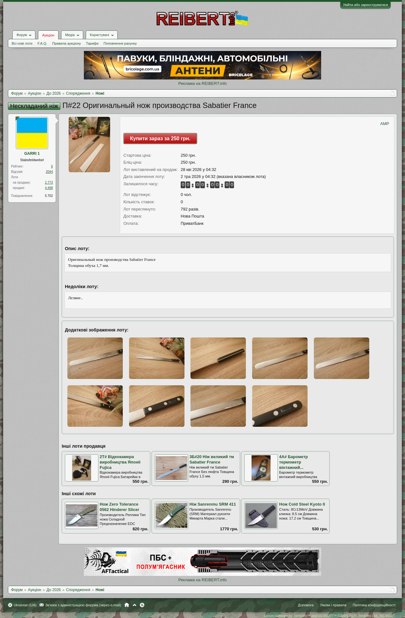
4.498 (49, 188)
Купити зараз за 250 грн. (160, 138)
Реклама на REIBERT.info (202, 83)
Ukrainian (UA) (25, 605)
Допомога (306, 605)
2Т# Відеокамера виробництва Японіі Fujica (120, 462)
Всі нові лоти (22, 43)
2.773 (49, 182)
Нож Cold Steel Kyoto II (302, 504)
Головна (126, 605)
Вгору (134, 605)
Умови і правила (333, 605)
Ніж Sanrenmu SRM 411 (213, 504)
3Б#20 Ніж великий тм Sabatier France (212, 459)
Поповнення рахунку (120, 43)
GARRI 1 (32, 153)
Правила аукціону (66, 43)
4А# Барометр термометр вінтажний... (293, 462)
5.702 (49, 196)
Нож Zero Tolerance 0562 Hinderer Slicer (119, 507)
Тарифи (92, 43)
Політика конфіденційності (374, 605)
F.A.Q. (42, 43)
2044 (49, 171)
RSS (142, 605)
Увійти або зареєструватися (365, 5)
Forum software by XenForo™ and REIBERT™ (330, 616)
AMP (384, 123)
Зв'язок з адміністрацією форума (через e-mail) (83, 605)
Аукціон (48, 35)
